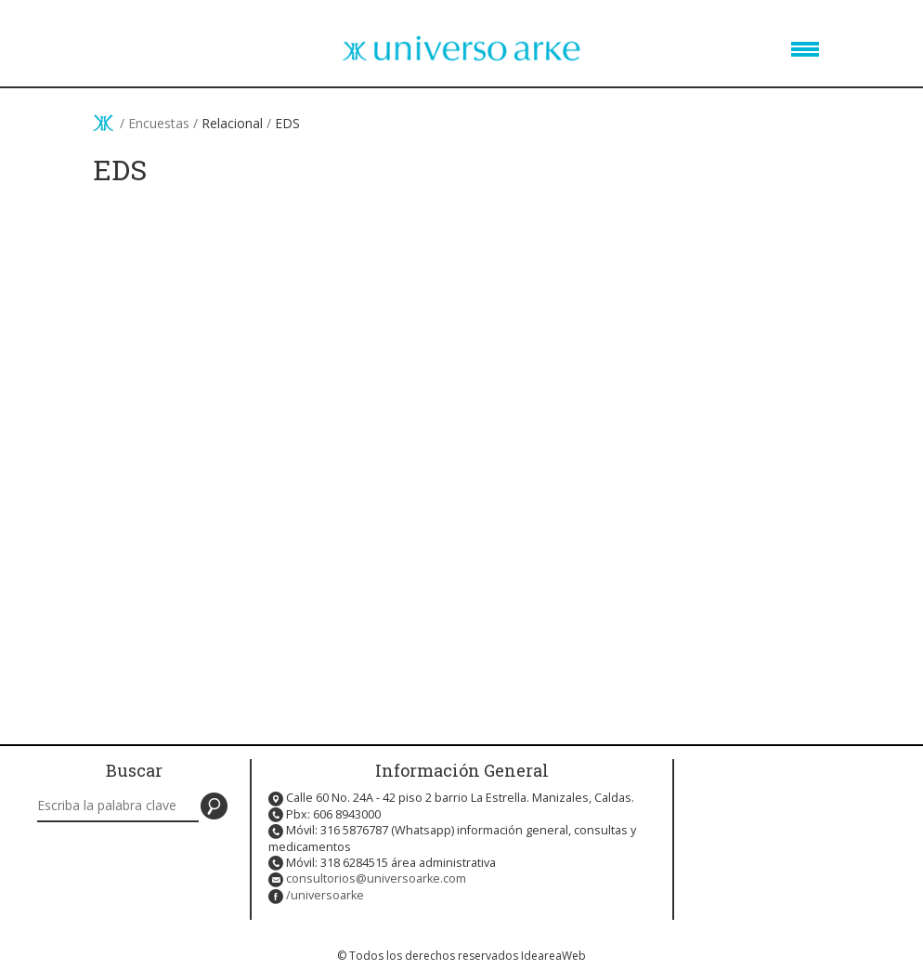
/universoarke (325, 895)
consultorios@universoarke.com (376, 878)
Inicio (103, 122)
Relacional (232, 123)
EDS (287, 123)
